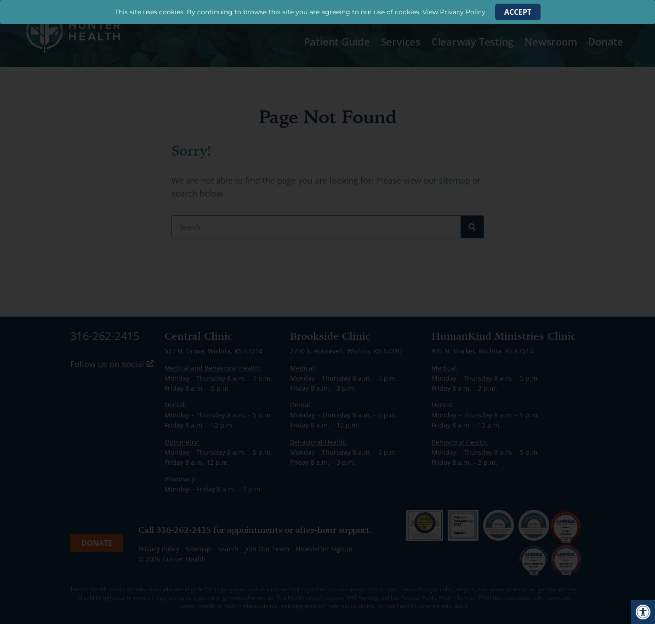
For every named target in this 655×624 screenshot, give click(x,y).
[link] (643, 612)
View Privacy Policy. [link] (454, 12)
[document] (327, 312)
